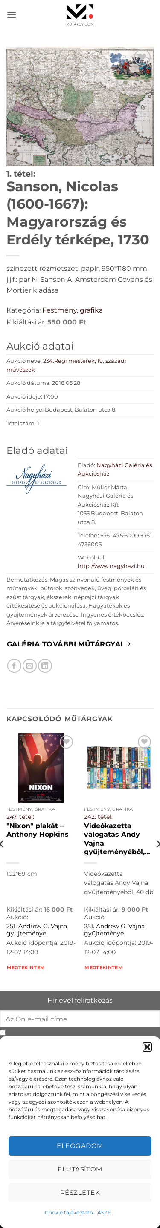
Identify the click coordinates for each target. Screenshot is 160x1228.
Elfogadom (80, 1146)
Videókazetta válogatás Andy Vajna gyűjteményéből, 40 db (114, 839)
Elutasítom (80, 1169)
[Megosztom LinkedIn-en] (45, 666)
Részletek (80, 1192)
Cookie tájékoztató (69, 1212)
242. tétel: (98, 816)
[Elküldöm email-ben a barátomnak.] (30, 666)
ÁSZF (104, 1212)
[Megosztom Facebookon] (14, 666)
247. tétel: (20, 816)
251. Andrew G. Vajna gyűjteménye (36, 930)
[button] (147, 1047)
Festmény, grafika (72, 310)
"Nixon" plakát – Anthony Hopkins (37, 830)
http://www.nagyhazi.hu (111, 566)
